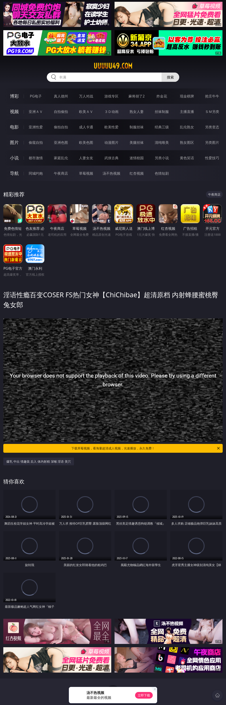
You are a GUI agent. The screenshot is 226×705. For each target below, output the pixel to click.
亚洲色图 (61, 142)
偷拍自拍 (61, 127)
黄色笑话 (187, 157)
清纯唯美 (162, 142)
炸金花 (161, 96)
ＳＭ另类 (212, 111)
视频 (14, 111)
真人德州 (61, 96)
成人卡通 (86, 127)
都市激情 (36, 157)
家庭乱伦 (61, 157)
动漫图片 (111, 142)
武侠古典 (111, 157)
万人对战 (86, 96)
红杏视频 (137, 173)
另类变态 (212, 127)
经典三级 (162, 127)
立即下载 (144, 695)
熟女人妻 (137, 111)
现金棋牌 (187, 96)
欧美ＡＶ (86, 111)
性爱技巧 (212, 157)
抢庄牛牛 (212, 96)
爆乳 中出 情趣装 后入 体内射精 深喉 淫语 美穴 (38, 461)
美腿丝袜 (137, 142)
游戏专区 (111, 96)
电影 (14, 127)
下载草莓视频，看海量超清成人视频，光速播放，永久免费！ (145, 448)
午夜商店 (61, 173)
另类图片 (212, 142)
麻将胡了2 (136, 96)
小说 (14, 158)
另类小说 (162, 157)
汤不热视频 (111, 173)
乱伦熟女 (187, 127)
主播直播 (187, 111)
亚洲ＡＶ (36, 111)
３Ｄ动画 (111, 111)
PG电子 (35, 96)
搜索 (170, 77)
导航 (14, 173)
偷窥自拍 (36, 142)
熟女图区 (187, 142)
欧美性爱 (111, 127)
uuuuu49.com (113, 66)
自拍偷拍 (61, 111)
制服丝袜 (137, 127)
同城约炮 (36, 173)
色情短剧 (162, 173)
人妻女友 (86, 157)
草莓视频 (86, 173)
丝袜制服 (162, 111)
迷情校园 (137, 157)
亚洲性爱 (36, 127)
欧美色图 (86, 142)
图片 (14, 142)
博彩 (14, 96)
